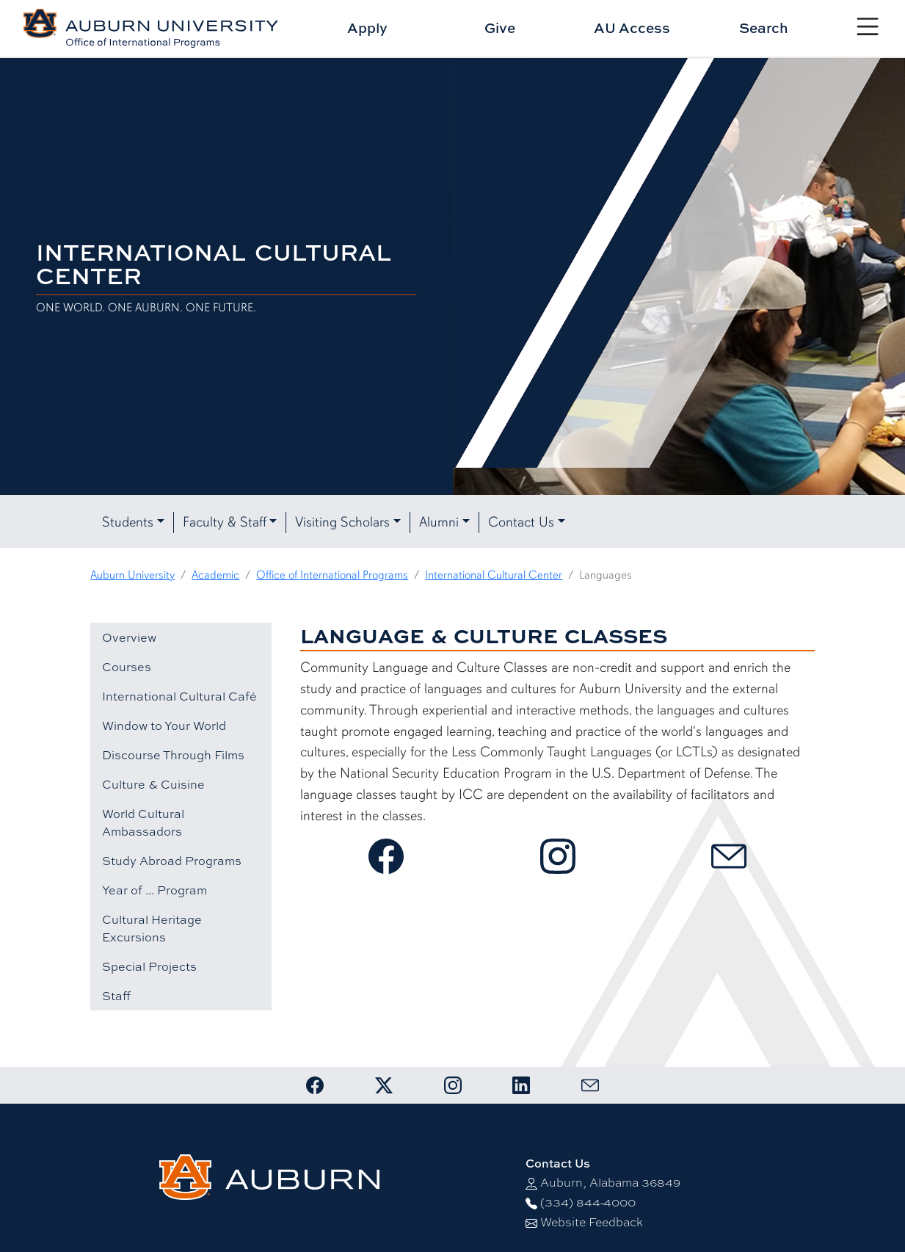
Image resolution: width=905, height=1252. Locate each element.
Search (763, 27)
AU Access (632, 27)
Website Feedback (591, 1222)
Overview (129, 637)
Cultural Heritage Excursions (152, 928)
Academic (215, 575)
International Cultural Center (493, 575)
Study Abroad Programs (171, 861)
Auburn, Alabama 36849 (610, 1182)
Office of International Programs (332, 575)
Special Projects (149, 966)
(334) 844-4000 (588, 1202)
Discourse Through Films (173, 755)
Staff (116, 996)
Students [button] (127, 522)
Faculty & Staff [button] (224, 522)
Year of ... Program (154, 890)
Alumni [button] (439, 522)
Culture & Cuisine (153, 784)
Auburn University (132, 575)
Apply (367, 27)
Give (499, 27)
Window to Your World (164, 725)
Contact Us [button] (521, 522)
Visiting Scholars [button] (342, 522)
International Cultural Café (179, 696)
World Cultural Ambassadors (143, 822)
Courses (126, 667)
